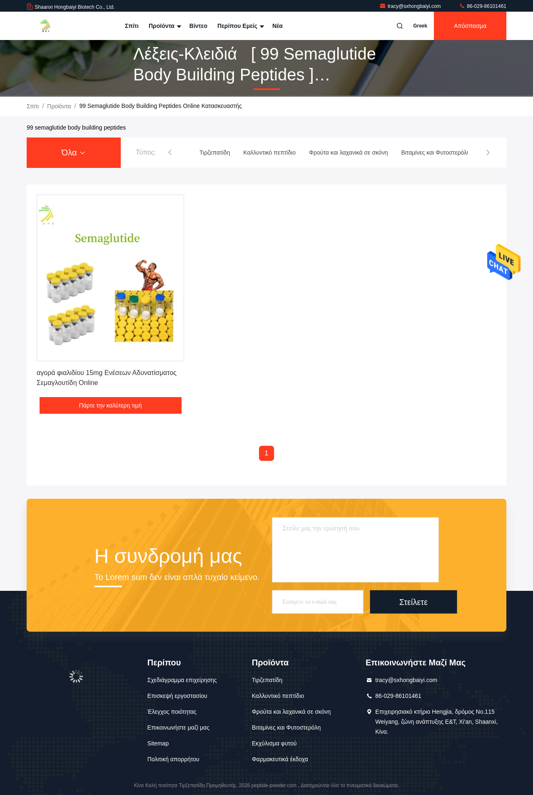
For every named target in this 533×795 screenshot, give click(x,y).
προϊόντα (59, 106)
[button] (170, 153)
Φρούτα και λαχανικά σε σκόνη (291, 711)
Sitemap (158, 743)
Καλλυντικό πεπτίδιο (278, 695)
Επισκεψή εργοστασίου (177, 695)
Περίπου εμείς (239, 25)
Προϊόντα (164, 25)
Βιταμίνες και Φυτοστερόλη (286, 727)
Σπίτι (132, 25)
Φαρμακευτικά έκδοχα (280, 759)
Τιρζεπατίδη (267, 680)
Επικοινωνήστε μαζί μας (178, 727)
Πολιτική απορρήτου (173, 759)
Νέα (277, 25)
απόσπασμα (470, 25)
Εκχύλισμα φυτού (274, 743)
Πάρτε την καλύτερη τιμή (110, 405)
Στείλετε (413, 601)
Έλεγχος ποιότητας (172, 711)
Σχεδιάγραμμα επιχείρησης (182, 680)
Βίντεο (198, 25)
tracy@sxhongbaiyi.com (410, 6)
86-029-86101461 (482, 6)
